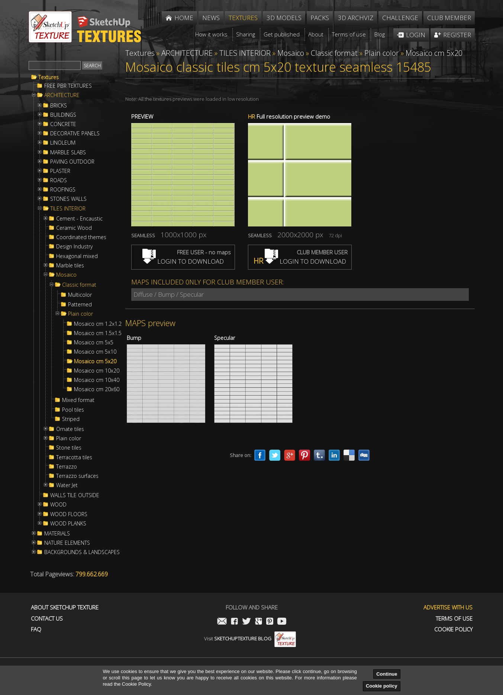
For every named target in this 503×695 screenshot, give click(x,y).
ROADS (58, 180)
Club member (449, 17)
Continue (386, 674)
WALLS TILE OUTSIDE (74, 495)
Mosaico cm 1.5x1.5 (98, 333)
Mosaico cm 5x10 (95, 351)
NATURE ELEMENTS (67, 543)
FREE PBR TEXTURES (68, 86)
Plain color (80, 314)
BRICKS (58, 105)
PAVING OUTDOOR (72, 161)
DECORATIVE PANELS (75, 133)
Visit (250, 638)
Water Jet (67, 485)
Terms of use (454, 618)
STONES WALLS (68, 199)
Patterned (80, 304)
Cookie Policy (453, 629)
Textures (48, 77)
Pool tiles (73, 409)
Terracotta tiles (74, 457)
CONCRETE (63, 124)
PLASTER (60, 171)
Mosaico (66, 274)
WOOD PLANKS (68, 523)
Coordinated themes (81, 237)
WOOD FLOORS (68, 514)
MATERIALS (57, 533)
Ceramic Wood (74, 228)
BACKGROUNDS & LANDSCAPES (82, 552)
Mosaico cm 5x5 (93, 342)
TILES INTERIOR (68, 208)
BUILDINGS (63, 115)
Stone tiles (68, 447)
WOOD (58, 504)
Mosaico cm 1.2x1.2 (98, 324)
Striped (71, 419)
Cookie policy (381, 686)
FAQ (36, 629)
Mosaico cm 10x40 (96, 380)
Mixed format (78, 400)
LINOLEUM (62, 142)
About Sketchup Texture (65, 607)
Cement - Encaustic (79, 218)
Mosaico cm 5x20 (95, 361)
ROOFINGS (62, 189)
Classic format (79, 284)
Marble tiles (70, 265)
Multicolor (80, 295)
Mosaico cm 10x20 (96, 370)
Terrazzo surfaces (77, 476)
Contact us (47, 618)
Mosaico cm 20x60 (96, 389)
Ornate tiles (70, 429)
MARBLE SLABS (68, 152)
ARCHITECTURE (62, 95)
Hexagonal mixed (77, 256)
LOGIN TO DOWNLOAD (183, 261)
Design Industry (74, 246)
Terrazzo (66, 466)
